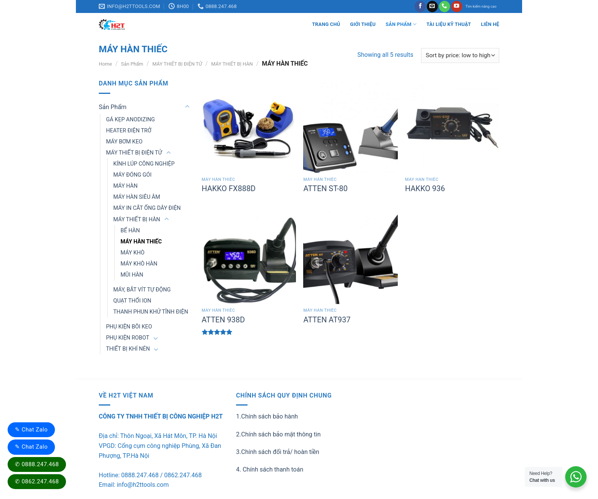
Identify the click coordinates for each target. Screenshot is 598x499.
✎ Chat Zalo (31, 429)
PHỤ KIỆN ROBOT (127, 338)
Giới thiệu (363, 24)
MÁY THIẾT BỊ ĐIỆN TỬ (177, 64)
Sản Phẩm (401, 24)
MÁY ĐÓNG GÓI (132, 175)
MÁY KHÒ (133, 253)
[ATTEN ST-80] (350, 126)
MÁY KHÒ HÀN (139, 264)
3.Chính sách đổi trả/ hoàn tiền (277, 452)
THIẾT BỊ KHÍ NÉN (128, 349)
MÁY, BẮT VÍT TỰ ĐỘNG (142, 290)
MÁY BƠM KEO (124, 141)
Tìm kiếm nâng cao (481, 6)
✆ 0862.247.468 (37, 481)
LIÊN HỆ (490, 24)
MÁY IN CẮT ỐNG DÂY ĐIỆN (147, 208)
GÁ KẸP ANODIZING (130, 119)
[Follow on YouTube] (456, 6)
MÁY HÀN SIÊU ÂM (136, 197)
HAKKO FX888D (229, 188)
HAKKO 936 (425, 188)
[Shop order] (460, 55)
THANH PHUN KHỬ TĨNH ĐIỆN (150, 312)
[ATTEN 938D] (249, 257)
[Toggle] (187, 106)
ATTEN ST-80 (325, 188)
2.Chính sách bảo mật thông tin (278, 434)
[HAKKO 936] (452, 126)
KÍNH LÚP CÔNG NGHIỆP (144, 164)
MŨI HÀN (132, 275)
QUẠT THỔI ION (132, 301)
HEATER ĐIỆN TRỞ (128, 130)
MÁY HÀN (125, 186)
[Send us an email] (432, 6)
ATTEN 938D (223, 319)
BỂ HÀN (130, 230)
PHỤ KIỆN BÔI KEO (129, 327)
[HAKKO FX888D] (249, 126)
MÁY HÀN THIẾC (141, 241)
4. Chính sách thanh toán (269, 469)
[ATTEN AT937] (350, 257)
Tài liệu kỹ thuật (448, 24)
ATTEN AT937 (326, 319)
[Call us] (444, 6)
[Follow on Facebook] (420, 6)
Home (105, 64)
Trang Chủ (326, 24)
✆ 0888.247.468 (37, 464)
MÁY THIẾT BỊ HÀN (232, 64)
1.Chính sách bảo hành (267, 416)
